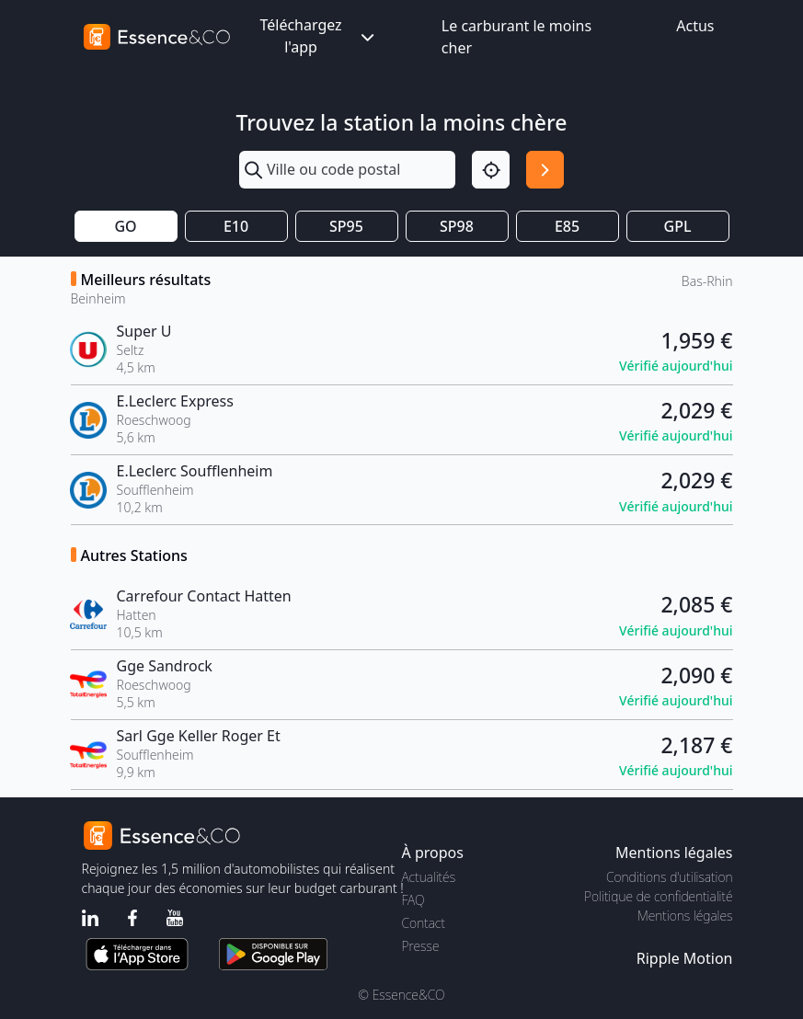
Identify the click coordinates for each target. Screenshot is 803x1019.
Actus (695, 26)
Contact (423, 923)
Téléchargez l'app (318, 36)
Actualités (429, 877)
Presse (421, 946)
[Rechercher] (545, 170)
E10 (236, 226)
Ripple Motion (685, 958)
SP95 (346, 226)
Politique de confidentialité (658, 896)
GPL (678, 226)
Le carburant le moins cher (516, 37)
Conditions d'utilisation (669, 877)
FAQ (413, 900)
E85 (567, 226)
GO (125, 226)
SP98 (457, 226)
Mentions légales (684, 915)
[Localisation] (491, 170)
